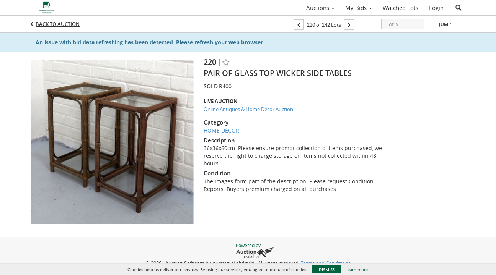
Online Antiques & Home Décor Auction (248, 109)
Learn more (356, 269)
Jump (445, 24)
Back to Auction (58, 24)
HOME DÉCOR (221, 130)
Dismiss (327, 269)
